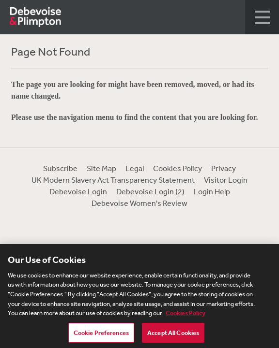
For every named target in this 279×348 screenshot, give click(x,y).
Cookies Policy (177, 168)
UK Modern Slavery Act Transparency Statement (113, 180)
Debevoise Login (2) (150, 191)
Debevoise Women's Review (139, 203)
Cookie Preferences (101, 334)
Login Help (212, 191)
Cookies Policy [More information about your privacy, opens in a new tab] (185, 314)
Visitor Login (226, 180)
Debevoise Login (78, 191)
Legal (134, 168)
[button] (262, 17)
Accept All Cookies (173, 334)
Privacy (223, 168)
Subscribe (60, 168)
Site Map (101, 168)
